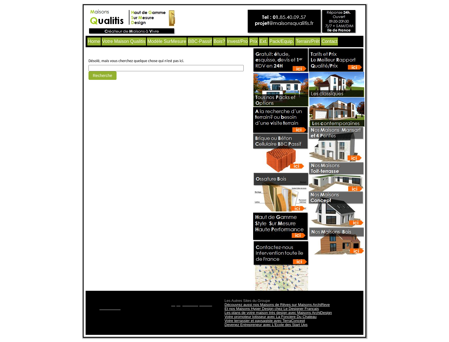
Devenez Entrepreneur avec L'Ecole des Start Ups (266, 325)
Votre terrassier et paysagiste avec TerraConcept (264, 321)
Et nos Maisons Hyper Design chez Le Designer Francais (271, 309)
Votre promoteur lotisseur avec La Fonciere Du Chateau (270, 317)
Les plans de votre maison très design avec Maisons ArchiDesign (278, 313)
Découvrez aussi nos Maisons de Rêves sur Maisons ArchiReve (277, 305)
